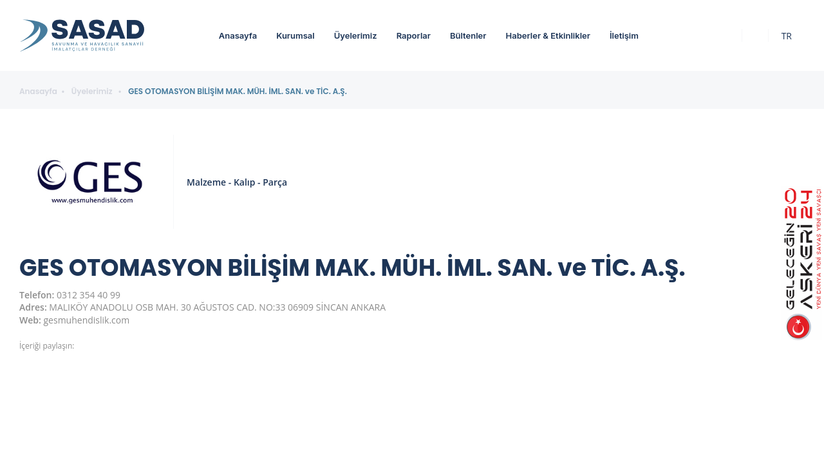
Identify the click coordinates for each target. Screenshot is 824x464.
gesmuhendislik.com (87, 320)
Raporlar (414, 35)
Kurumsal (295, 35)
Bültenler (468, 35)
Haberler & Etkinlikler (547, 35)
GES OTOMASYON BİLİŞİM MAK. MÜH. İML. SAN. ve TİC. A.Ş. (237, 91)
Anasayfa (238, 35)
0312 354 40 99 (88, 295)
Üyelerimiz (355, 35)
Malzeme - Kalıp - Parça (237, 182)
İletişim (624, 35)
